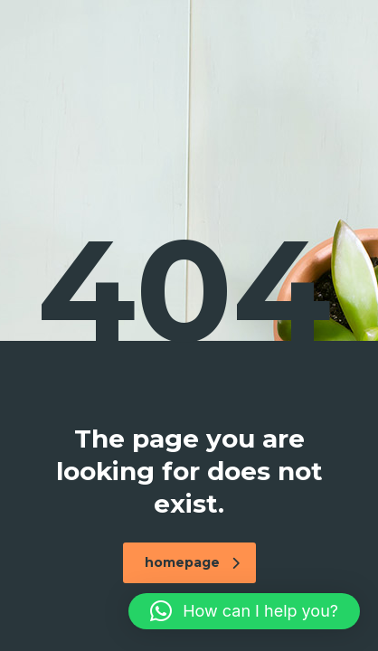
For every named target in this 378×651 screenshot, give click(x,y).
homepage (192, 562)
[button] (244, 611)
